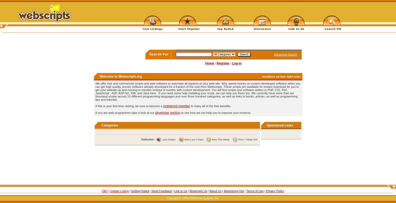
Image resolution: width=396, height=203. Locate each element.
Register (223, 63)
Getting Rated (140, 191)
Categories (109, 125)
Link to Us (180, 191)
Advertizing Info (234, 191)
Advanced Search (285, 54)
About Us (216, 191)
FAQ (105, 191)
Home (209, 63)
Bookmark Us (198, 191)
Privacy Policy (275, 191)
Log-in (237, 63)
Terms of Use (255, 191)
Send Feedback (161, 191)
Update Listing (119, 191)
